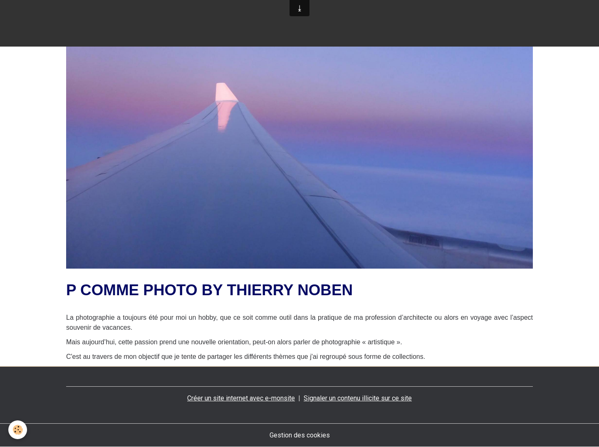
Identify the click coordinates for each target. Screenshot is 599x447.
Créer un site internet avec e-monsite (241, 398)
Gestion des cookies (300, 435)
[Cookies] (17, 429)
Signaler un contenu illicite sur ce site (358, 398)
